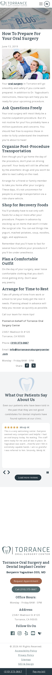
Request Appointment (26, 581)
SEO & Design (26, 663)
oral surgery (15, 83)
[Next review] (9, 472)
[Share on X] (33, 366)
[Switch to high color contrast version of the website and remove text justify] (47, 4)
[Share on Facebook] (27, 366)
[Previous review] (4, 472)
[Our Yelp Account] (26, 633)
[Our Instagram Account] (19, 633)
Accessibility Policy (26, 650)
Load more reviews (28, 477)
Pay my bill (39, 671)
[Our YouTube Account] (33, 633)
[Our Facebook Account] (13, 633)
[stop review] (48, 472)
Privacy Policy (26, 655)
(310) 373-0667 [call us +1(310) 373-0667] (13, 671)
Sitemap (26, 659)
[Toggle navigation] (41, 4)
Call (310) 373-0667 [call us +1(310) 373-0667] (26, 589)
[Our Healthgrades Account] (39, 633)
